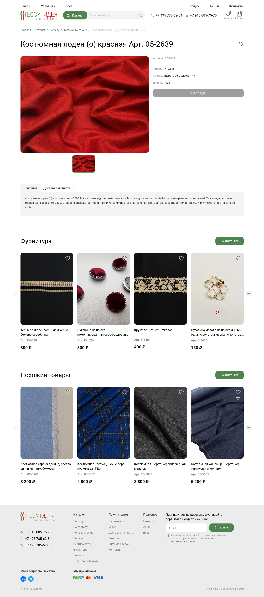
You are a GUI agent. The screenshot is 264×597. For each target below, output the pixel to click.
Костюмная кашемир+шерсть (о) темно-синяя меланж (215, 466)
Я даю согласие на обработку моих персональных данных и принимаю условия (199, 538)
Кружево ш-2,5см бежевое (153, 330)
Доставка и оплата (120, 532)
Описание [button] (30, 188)
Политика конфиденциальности (225, 589)
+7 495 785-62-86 (38, 545)
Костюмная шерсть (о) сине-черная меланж (160, 466)
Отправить (222, 527)
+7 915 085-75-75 (203, 15)
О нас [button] (25, 6)
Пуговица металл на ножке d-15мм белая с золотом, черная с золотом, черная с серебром (216, 332)
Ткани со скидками (85, 561)
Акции (214, 6)
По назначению (83, 532)
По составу (80, 527)
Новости (148, 521)
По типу (78, 521)
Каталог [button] (75, 15)
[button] (140, 15)
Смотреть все (230, 241)
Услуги (194, 6)
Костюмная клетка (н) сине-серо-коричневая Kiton (101, 466)
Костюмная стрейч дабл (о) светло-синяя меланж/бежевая (46, 466)
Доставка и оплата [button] (57, 188)
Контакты (236, 6)
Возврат (113, 538)
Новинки (79, 555)
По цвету (79, 538)
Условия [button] (48, 6)
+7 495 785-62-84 (169, 15)
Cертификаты (82, 544)
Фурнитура (80, 549)
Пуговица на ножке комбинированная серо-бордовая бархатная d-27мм (101, 332)
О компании (116, 521)
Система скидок (118, 544)
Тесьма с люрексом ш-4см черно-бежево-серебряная (44, 332)
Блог (69, 6)
